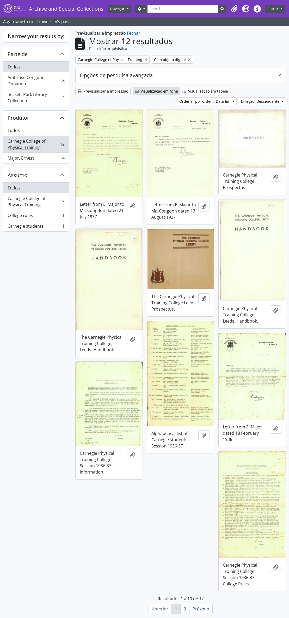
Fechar (133, 33)
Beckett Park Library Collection (36, 98)
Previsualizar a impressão (103, 91)
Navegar (118, 8)
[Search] (182, 9)
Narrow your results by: (36, 36)
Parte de (18, 54)
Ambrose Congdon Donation (36, 81)
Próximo (201, 609)
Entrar (273, 8)
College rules (36, 216)
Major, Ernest (36, 159)
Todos (14, 67)
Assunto (17, 175)
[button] (234, 9)
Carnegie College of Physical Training (36, 144)
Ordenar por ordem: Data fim (205, 101)
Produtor (18, 117)
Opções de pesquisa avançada (116, 75)
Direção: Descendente (260, 101)
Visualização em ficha (156, 91)
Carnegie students (36, 227)
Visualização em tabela (205, 91)
